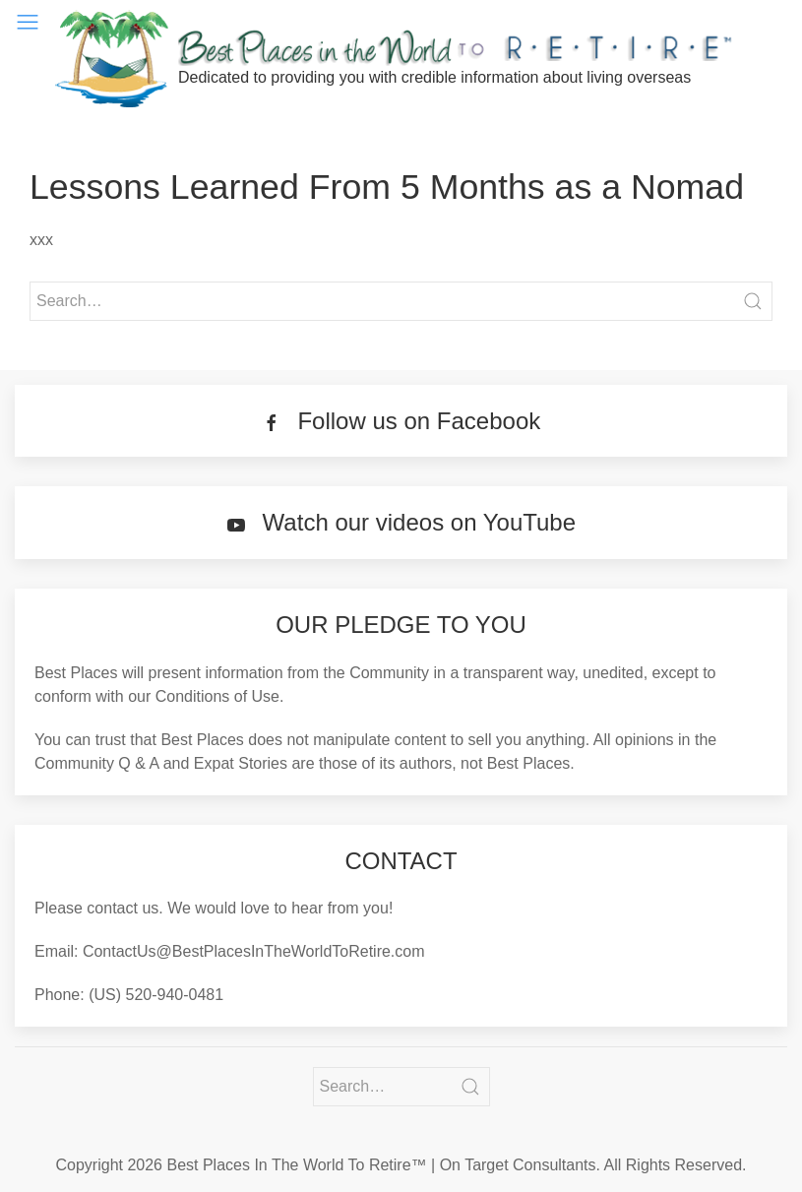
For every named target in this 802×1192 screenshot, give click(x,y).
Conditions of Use (217, 696)
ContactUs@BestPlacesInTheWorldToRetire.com (254, 951)
